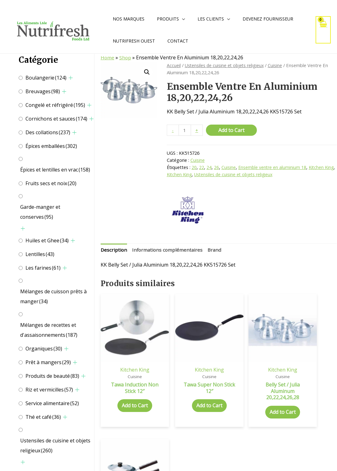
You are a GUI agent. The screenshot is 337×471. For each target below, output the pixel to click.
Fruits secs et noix (50, 183)
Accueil (174, 65)
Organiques (43, 348)
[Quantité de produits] (185, 130)
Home (108, 57)
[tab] (114, 250)
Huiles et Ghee (47, 240)
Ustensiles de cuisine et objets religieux (55, 445)
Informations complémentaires (169, 250)
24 (209, 168)
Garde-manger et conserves (40, 211)
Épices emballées (51, 146)
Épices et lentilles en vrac (55, 169)
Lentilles (39, 254)
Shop (126, 57)
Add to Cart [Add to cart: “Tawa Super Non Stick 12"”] (188, 393)
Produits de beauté (52, 376)
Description (114, 250)
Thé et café (43, 417)
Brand (217, 250)
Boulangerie (45, 77)
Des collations (47, 132)
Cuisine (277, 65)
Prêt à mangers (48, 362)
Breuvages (42, 91)
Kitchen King (322, 168)
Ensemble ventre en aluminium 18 (272, 168)
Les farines (43, 267)
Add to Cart (232, 130)
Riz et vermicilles (49, 389)
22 (201, 168)
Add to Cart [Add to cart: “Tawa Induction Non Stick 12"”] (128, 393)
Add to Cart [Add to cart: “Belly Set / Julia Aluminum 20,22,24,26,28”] (249, 399)
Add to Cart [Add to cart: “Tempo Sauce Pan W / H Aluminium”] (309, 393)
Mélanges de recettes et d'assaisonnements (48, 330)
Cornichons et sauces (56, 118)
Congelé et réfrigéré (55, 105)
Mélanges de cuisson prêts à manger (53, 296)
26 (216, 168)
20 (194, 168)
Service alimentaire (52, 403)
